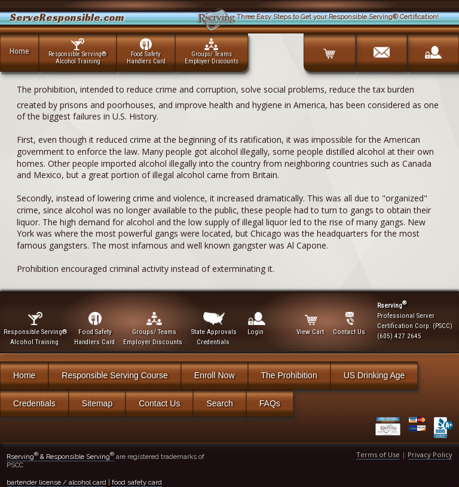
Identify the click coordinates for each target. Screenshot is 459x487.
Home (19, 51)
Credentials (34, 403)
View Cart (311, 324)
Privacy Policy (430, 454)
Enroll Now (214, 375)
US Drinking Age (374, 375)
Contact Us (159, 403)
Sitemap (97, 403)
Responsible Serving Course (114, 375)
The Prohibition (289, 375)
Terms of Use (378, 454)
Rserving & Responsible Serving (60, 456)
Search (219, 403)
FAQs (269, 403)
